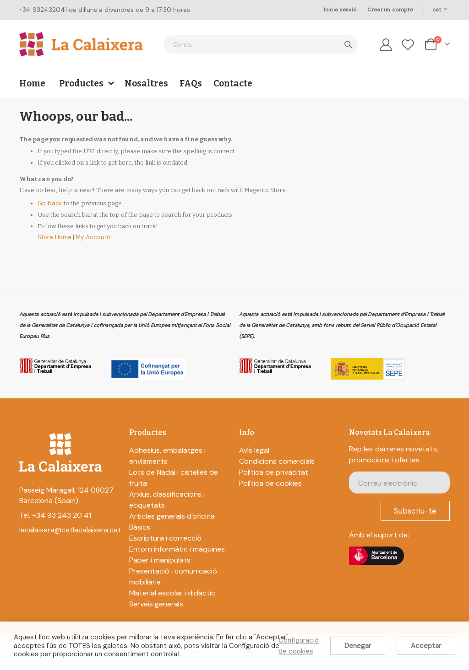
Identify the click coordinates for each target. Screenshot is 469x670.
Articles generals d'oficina (172, 517)
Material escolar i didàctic (172, 594)
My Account (99, 242)
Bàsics (139, 528)
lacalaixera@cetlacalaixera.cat (70, 531)
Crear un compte (390, 9)
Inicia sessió (340, 9)
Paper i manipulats (160, 561)
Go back (51, 209)
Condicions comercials (277, 462)
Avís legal (254, 451)
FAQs (191, 83)
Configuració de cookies (298, 646)
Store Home (57, 242)
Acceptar (426, 645)
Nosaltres (146, 83)
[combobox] (261, 44)
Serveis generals (156, 605)
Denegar (357, 645)
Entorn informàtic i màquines (177, 550)
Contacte (232, 83)
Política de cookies (270, 484)
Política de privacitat (273, 473)
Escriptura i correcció (165, 539)
